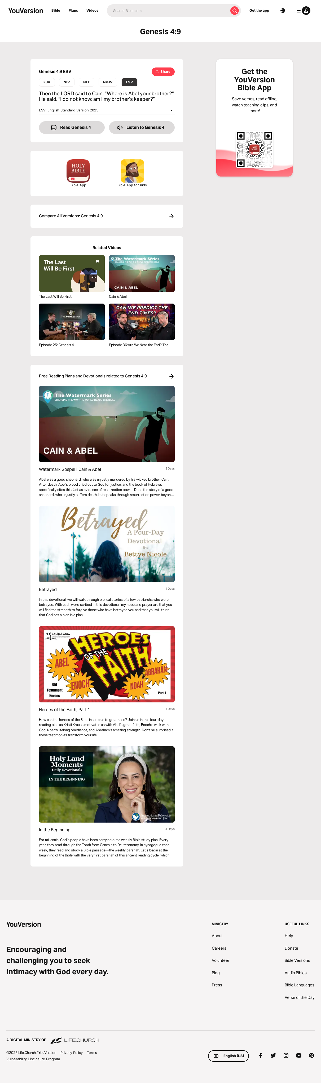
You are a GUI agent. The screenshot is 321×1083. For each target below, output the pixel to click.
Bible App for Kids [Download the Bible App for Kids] (132, 173)
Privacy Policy (71, 1052)
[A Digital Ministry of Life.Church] (160, 1037)
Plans (73, 10)
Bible (55, 10)
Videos (92, 10)
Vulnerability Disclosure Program (33, 1059)
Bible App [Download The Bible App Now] (78, 173)
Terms (92, 1052)
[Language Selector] (283, 10)
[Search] (167, 10)
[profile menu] (302, 10)
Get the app (259, 10)
